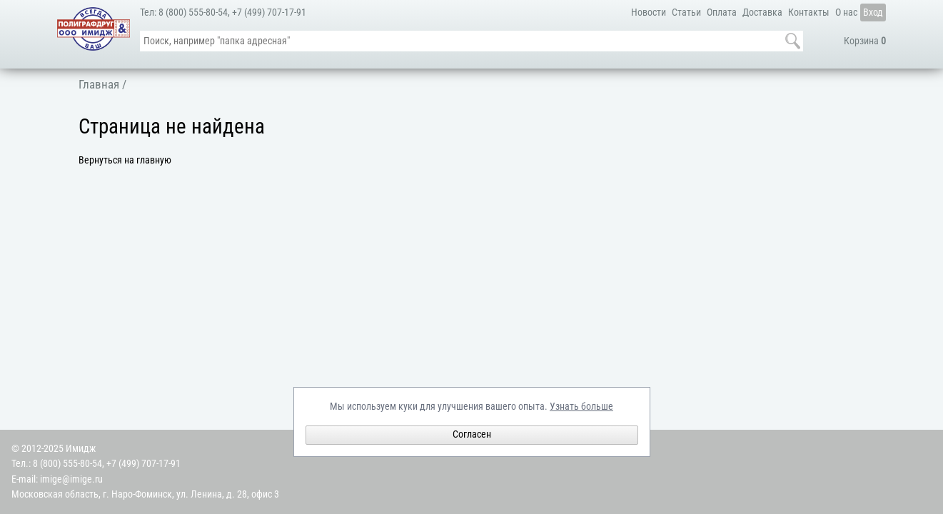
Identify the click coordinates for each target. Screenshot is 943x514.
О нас (846, 12)
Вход (873, 12)
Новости (648, 12)
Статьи (686, 12)
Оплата (722, 12)
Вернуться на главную (125, 160)
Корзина (865, 41)
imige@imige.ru (71, 479)
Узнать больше (581, 406)
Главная (99, 84)
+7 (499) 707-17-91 (269, 12)
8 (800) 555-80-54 (193, 12)
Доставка (762, 12)
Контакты (808, 12)
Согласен (472, 434)
